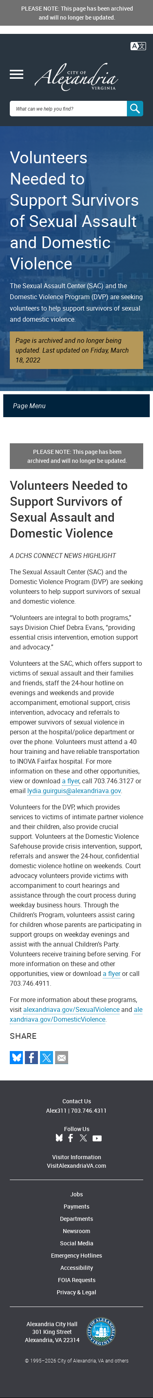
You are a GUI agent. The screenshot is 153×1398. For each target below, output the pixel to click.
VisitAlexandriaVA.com (76, 1165)
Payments (76, 1206)
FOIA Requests (76, 1280)
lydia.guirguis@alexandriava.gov (74, 790)
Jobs (76, 1194)
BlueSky (59, 1138)
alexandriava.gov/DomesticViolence (76, 1014)
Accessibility (76, 1267)
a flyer (70, 780)
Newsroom (76, 1231)
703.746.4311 (89, 1110)
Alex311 (56, 1110)
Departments (76, 1218)
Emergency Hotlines (76, 1255)
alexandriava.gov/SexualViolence (71, 1009)
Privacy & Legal (76, 1292)
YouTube (97, 1138)
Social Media (76, 1243)
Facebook (70, 1138)
